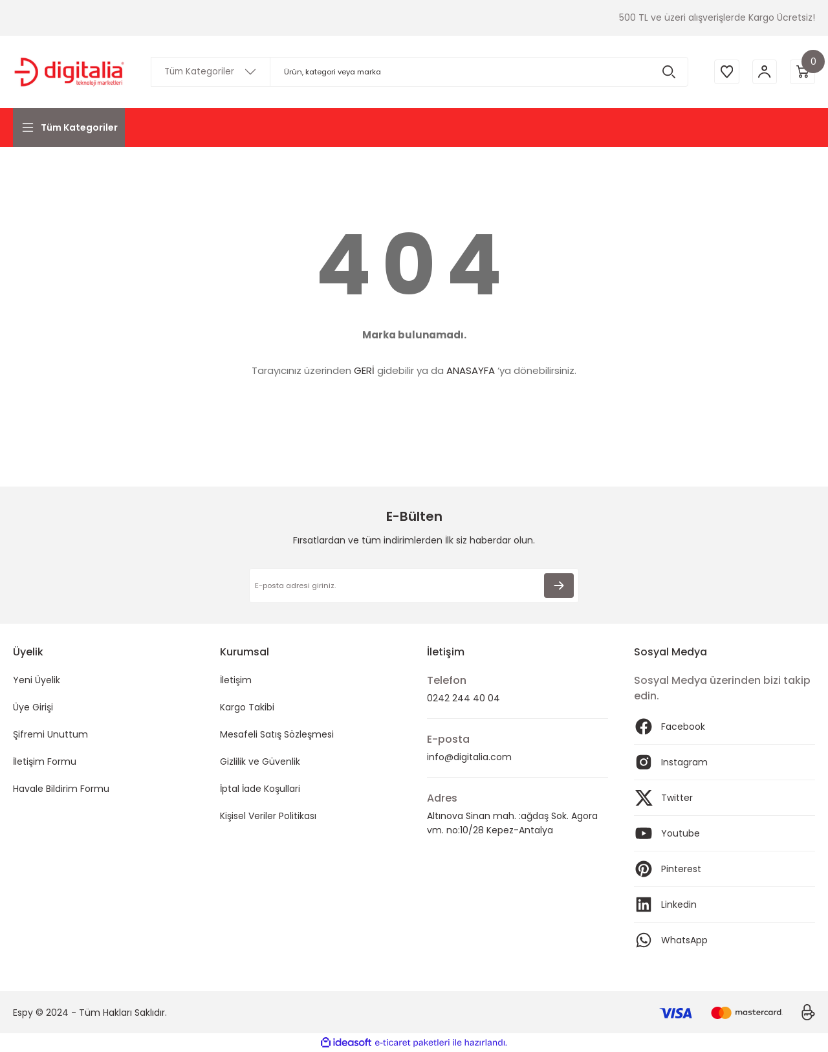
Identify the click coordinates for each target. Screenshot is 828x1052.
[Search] (418, 72)
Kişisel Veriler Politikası (268, 815)
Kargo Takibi (247, 707)
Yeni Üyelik (36, 680)
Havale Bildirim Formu (61, 788)
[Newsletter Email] (414, 585)
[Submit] (559, 585)
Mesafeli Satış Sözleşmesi (277, 734)
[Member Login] (763, 72)
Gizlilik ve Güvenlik (260, 761)
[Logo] (69, 72)
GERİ (364, 370)
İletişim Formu (44, 761)
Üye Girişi (33, 707)
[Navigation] (69, 127)
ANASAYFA (470, 370)
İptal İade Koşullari (260, 788)
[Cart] (802, 72)
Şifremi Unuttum (50, 734)
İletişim (236, 680)
